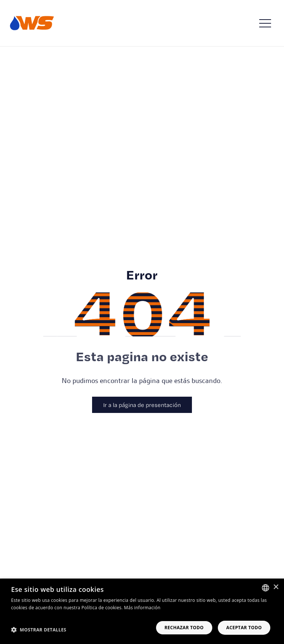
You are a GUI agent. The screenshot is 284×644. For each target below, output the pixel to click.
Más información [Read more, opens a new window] (142, 607)
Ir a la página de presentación (142, 405)
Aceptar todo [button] (244, 627)
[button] (38, 629)
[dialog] (142, 611)
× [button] (275, 587)
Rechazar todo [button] (184, 627)
